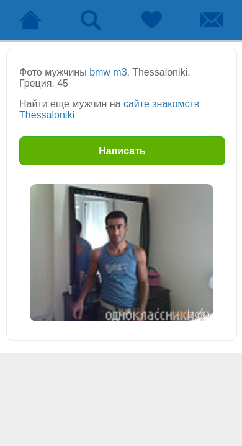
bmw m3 (108, 72)
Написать (122, 151)
